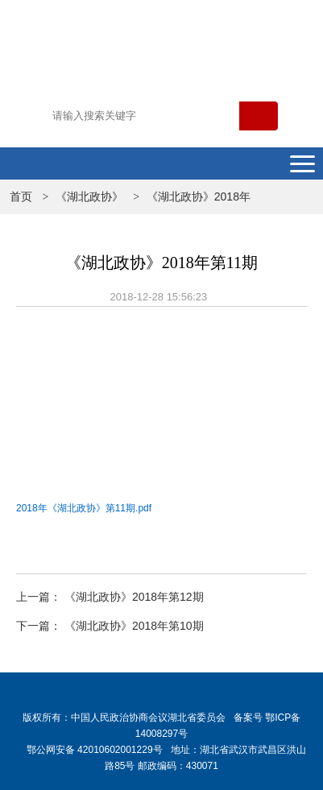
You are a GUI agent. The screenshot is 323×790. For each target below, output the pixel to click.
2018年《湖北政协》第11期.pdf (83, 508)
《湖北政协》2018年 (199, 196)
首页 (21, 196)
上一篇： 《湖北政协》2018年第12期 (110, 596)
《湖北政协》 (89, 196)
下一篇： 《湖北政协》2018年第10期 (110, 625)
